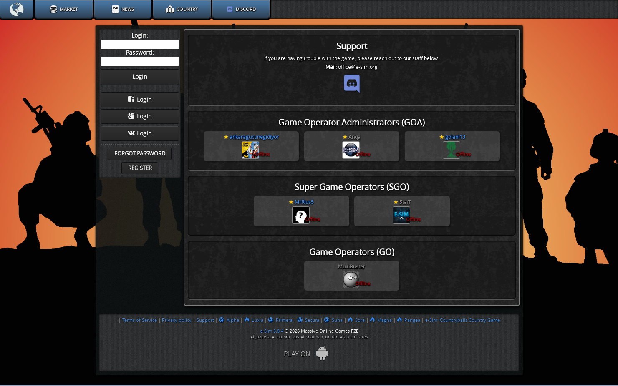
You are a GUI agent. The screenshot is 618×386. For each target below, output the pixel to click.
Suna (333, 320)
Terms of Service (139, 320)
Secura (308, 320)
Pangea (408, 320)
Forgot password (139, 153)
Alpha (229, 320)
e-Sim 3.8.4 (271, 331)
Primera (280, 320)
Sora (356, 320)
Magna (381, 320)
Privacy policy (177, 320)
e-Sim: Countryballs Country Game (462, 320)
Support (205, 320)
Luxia (253, 320)
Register (140, 168)
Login (140, 99)
